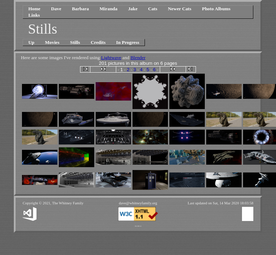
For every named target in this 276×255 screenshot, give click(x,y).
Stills (75, 42)
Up (31, 42)
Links (34, 15)
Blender (137, 57)
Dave (56, 8)
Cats (152, 8)
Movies (52, 42)
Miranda (108, 8)
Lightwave (111, 57)
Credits (98, 42)
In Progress (127, 42)
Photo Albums (216, 8)
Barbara (80, 8)
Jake (132, 8)
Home (34, 8)
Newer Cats (179, 8)
